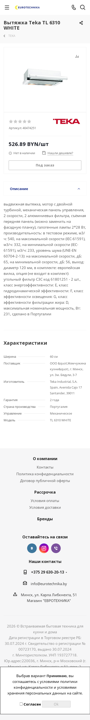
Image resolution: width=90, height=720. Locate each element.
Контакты (45, 467)
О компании (45, 458)
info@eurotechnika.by (49, 583)
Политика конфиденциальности (45, 473)
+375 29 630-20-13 (47, 572)
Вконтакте (32, 548)
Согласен (30, 704)
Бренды (45, 519)
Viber (56, 548)
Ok (56, 704)
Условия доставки (45, 507)
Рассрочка (45, 492)
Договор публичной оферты (45, 480)
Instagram (44, 548)
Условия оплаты (45, 500)
